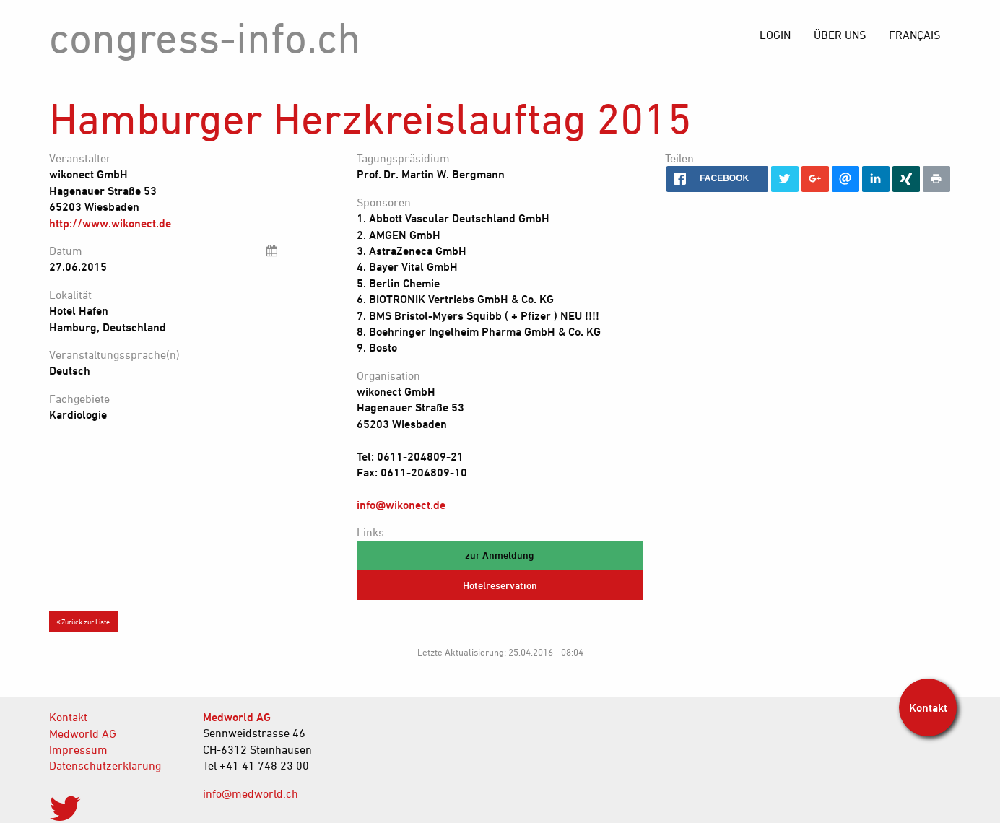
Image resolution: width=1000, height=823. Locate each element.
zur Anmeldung (499, 555)
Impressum (78, 749)
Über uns (840, 34)
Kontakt (68, 716)
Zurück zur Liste (83, 621)
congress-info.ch (205, 37)
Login (775, 34)
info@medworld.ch (250, 793)
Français (914, 34)
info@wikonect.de (401, 504)
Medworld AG (82, 733)
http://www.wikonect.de (110, 223)
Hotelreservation (500, 585)
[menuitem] (914, 35)
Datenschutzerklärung (105, 765)
